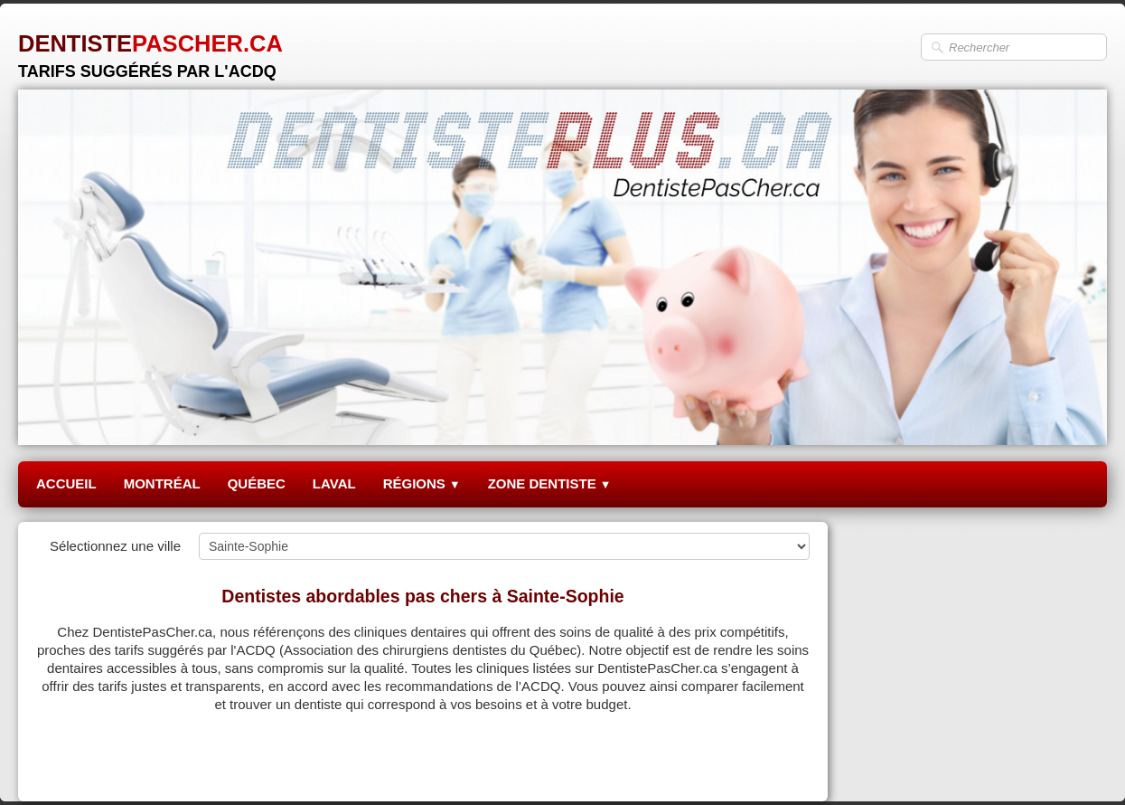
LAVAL (334, 483)
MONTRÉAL (162, 483)
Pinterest (783, 765)
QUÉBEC (257, 483)
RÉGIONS (422, 483)
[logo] (150, 49)
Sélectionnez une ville (115, 546)
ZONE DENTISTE (550, 483)
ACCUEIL (66, 483)
